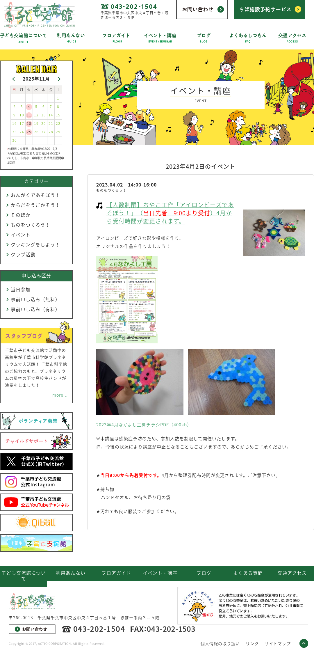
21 (51, 123)
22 (58, 123)
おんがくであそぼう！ (35, 194)
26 (36, 131)
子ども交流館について (23, 575)
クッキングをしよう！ (35, 244)
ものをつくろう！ (30, 224)
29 (58, 131)
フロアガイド (116, 572)
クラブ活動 (23, 254)
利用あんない (70, 572)
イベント (21, 234)
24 (21, 131)
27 (43, 131)
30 (14, 140)
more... (60, 395)
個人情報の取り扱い (220, 643)
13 (43, 115)
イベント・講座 (160, 572)
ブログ (204, 572)
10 (21, 115)
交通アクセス (292, 572)
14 (51, 115)
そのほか (21, 214)
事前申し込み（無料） (35, 299)
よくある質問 (248, 572)
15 (58, 115)
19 (36, 123)
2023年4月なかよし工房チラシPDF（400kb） (144, 424)
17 (21, 123)
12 (36, 115)
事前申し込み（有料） (35, 309)
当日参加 (21, 289)
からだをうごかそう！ (35, 204)
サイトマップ (278, 643)
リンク (252, 643)
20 (43, 123)
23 (14, 131)
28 (51, 131)
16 (14, 123)
